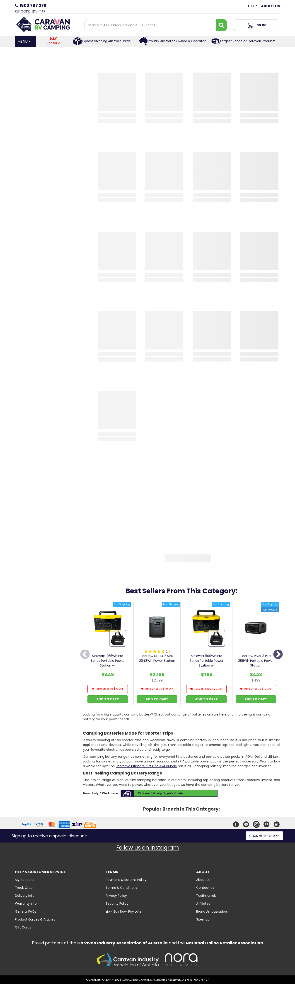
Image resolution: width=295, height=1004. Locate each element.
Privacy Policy (116, 895)
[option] (107, 655)
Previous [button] (85, 654)
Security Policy (117, 903)
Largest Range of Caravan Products (248, 41)
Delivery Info (24, 895)
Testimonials (206, 895)
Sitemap (203, 919)
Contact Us (205, 887)
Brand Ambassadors (212, 911)
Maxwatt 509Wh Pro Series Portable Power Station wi (206, 661)
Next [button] (278, 654)
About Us (270, 6)
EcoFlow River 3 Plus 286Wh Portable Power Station (256, 661)
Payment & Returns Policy (126, 879)
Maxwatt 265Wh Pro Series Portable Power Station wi (108, 661)
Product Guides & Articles (35, 919)
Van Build (53, 41)
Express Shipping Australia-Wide (106, 41)
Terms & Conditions (121, 887)
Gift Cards (23, 927)
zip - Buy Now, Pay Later (124, 911)
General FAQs (25, 911)
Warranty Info (26, 903)
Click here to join (264, 835)
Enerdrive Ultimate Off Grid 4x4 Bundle (146, 766)
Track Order (24, 887)
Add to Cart (107, 699)
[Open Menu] (25, 41)
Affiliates (203, 903)
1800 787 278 (32, 5)
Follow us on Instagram (147, 847)
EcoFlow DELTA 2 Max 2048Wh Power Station (157, 658)
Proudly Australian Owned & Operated (177, 41)
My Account (24, 879)
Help (252, 6)
